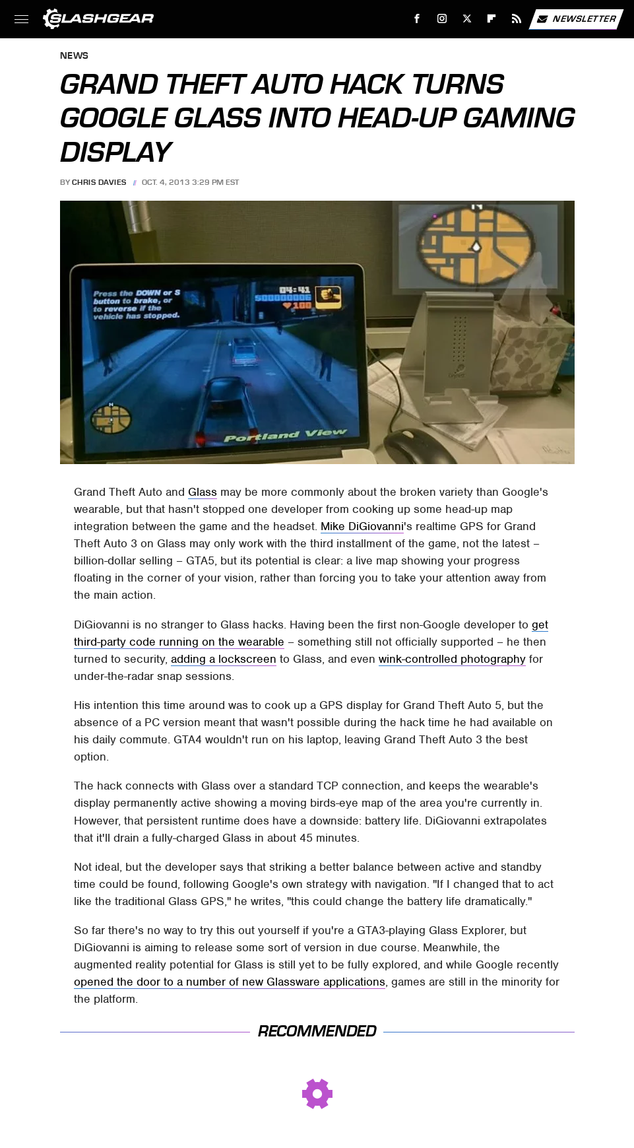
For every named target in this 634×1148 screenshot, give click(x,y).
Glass (202, 492)
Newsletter (576, 19)
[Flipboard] (491, 19)
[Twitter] (466, 19)
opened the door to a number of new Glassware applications (229, 981)
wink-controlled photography (452, 659)
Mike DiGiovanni (362, 526)
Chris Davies (99, 182)
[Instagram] (442, 19)
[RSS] (516, 19)
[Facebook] (417, 19)
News (74, 56)
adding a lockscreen (223, 659)
